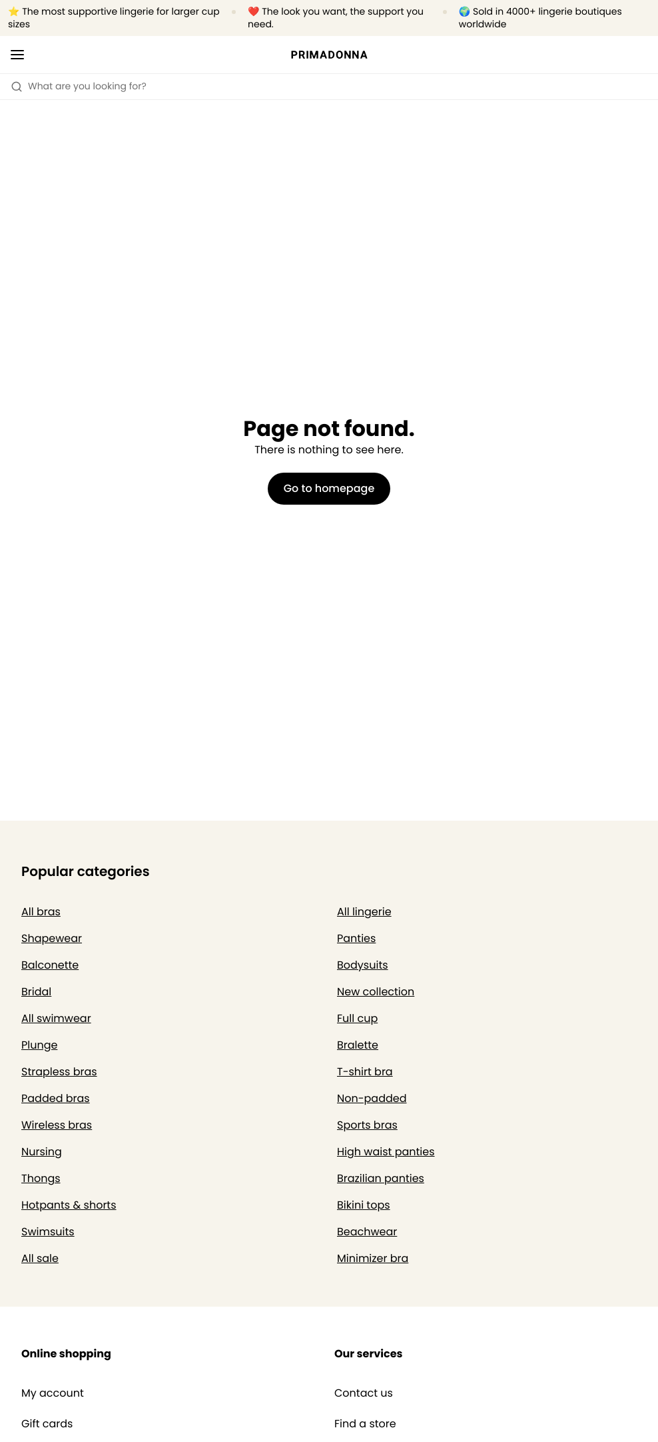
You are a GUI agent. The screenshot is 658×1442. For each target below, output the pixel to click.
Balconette (50, 965)
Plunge (39, 1045)
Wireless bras (56, 1125)
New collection (375, 991)
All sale (40, 1258)
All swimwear (56, 1018)
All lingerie (364, 911)
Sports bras (367, 1125)
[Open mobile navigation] (17, 54)
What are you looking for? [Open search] (79, 86)
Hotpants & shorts (69, 1205)
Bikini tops (363, 1205)
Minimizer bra (372, 1258)
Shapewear (51, 938)
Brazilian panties (380, 1178)
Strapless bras (59, 1071)
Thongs (41, 1178)
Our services (368, 1353)
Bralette (357, 1045)
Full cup (357, 1018)
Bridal (36, 991)
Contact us (363, 1393)
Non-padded (372, 1098)
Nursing (41, 1151)
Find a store (365, 1424)
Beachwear (367, 1231)
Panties (356, 938)
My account (52, 1393)
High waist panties (386, 1151)
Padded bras (55, 1098)
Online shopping (66, 1353)
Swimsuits (48, 1231)
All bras (41, 911)
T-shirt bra (365, 1071)
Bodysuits (362, 965)
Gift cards (47, 1424)
